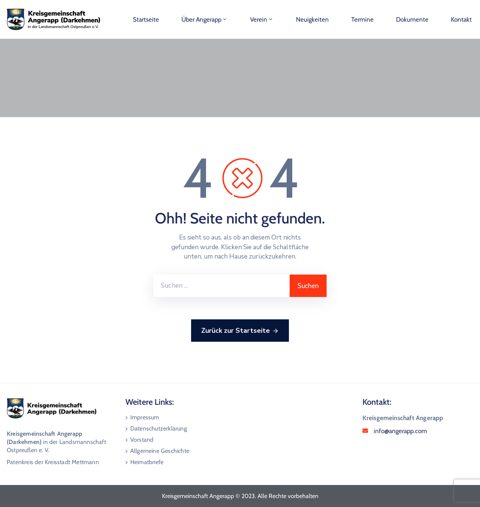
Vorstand (142, 439)
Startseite (146, 19)
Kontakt (461, 19)
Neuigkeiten (312, 19)
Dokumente (412, 19)
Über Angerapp (204, 19)
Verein (262, 19)
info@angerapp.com (400, 431)
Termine (362, 19)
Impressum (144, 417)
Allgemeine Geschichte (159, 450)
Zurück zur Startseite (240, 331)
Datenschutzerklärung (158, 428)
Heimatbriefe (146, 462)
